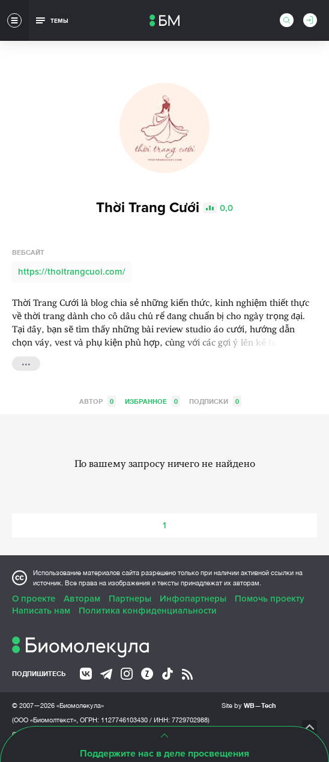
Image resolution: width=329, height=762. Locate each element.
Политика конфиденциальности (148, 610)
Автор (97, 401)
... (26, 362)
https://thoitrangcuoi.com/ (71, 271)
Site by (249, 705)
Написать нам (41, 610)
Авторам (82, 598)
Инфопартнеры (193, 598)
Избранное (152, 401)
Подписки (215, 401)
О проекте (33, 598)
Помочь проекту (269, 598)
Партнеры (130, 598)
